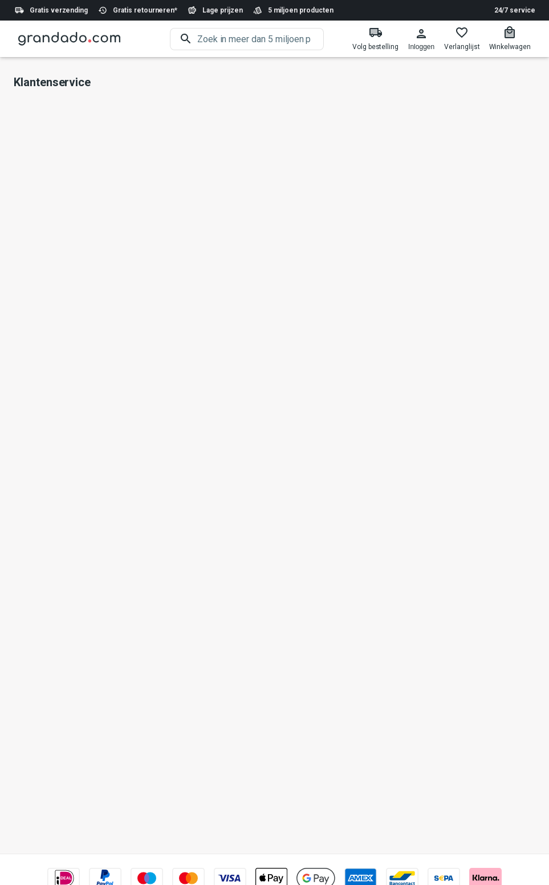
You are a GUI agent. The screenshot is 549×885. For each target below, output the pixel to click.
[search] (260, 39)
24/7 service (514, 10)
